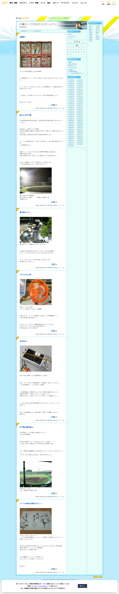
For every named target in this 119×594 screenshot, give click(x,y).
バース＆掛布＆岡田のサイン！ (31, 503)
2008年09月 (71, 131)
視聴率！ (23, 37)
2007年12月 (80, 138)
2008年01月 (71, 138)
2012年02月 (80, 92)
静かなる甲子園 (25, 115)
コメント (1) (61, 108)
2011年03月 (71, 103)
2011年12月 (80, 94)
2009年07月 (71, 122)
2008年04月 (80, 134)
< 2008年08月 (24, 31)
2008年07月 (71, 133)
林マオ (97, 34)
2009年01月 (71, 127)
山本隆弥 (97, 39)
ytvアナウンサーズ (22, 18)
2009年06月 (80, 122)
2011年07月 (71, 100)
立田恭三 (97, 29)
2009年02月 (80, 125)
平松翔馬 (90, 36)
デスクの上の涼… (26, 274)
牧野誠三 (97, 36)
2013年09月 (71, 80)
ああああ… (24, 341)
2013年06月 (80, 81)
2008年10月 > (38, 31)
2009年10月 (80, 118)
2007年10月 (80, 140)
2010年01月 (71, 116)
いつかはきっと (72, 36)
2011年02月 (80, 103)
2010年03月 (71, 114)
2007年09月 (71, 142)
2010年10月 (80, 107)
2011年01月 (71, 105)
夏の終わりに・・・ (27, 212)
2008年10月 (80, 129)
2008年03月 (71, 136)
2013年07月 (71, 81)
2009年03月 (71, 125)
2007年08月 (80, 142)
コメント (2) (61, 334)
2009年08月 (80, 120)
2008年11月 (71, 129)
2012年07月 (80, 89)
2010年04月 (80, 113)
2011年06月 (80, 100)
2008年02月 (80, 136)
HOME (70, 34)
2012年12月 (71, 87)
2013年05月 (71, 83)
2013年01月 (80, 85)
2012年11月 (80, 87)
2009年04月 (80, 123)
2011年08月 (80, 98)
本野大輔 (66, 18)
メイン (31, 31)
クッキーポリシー (43, 586)
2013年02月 (71, 85)
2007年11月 (71, 140)
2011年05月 (71, 102)
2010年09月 (71, 109)
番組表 (108, 2)
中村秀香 (90, 32)
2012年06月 (71, 91)
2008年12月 (80, 127)
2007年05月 (71, 145)
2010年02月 (80, 114)
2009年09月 (71, 120)
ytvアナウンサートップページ (55, 18)
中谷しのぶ (98, 31)
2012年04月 (80, 91)
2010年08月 (80, 109)
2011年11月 (71, 96)
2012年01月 (71, 94)
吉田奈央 (90, 40)
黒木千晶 (97, 27)
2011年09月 (71, 98)
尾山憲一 (90, 27)
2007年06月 (80, 144)
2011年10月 (80, 96)
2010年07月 (71, 111)
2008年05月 (71, 134)
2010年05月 (71, 113)
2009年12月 (80, 116)
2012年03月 (71, 92)
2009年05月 (71, 123)
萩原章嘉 (90, 34)
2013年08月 (80, 80)
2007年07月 (71, 144)
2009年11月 (71, 118)
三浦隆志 (90, 37)
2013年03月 (80, 83)
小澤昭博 (97, 26)
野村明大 (97, 32)
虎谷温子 (90, 31)
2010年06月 (80, 111)
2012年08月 (71, 89)
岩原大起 (90, 26)
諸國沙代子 (91, 29)
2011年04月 (80, 102)
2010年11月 (71, 107)
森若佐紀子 (98, 37)
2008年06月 (80, 133)
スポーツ (71, 38)
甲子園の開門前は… (27, 427)
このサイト (25, 559)
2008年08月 (80, 131)
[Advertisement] (59, 11)
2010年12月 (80, 105)
